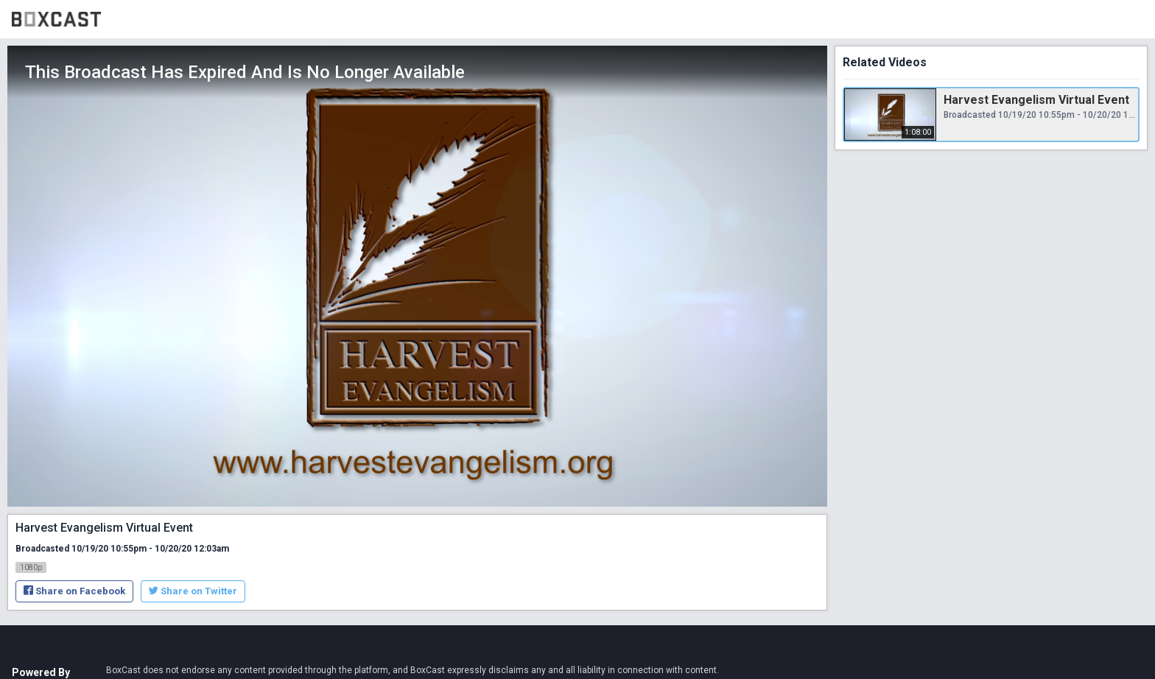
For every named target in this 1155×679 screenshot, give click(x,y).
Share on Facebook (74, 591)
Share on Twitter (193, 591)
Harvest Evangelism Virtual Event (1036, 100)
